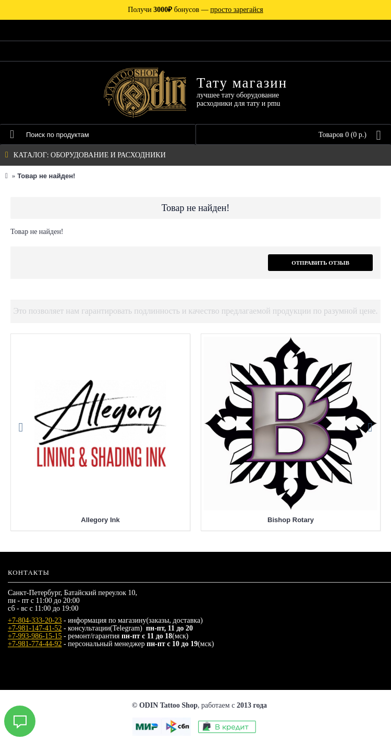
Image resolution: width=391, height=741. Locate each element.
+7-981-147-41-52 (35, 628)
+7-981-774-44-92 (35, 644)
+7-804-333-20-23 (35, 620)
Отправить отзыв (320, 263)
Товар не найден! (46, 176)
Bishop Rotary (290, 520)
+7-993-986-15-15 (35, 636)
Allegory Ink (100, 520)
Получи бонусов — (195, 10)
